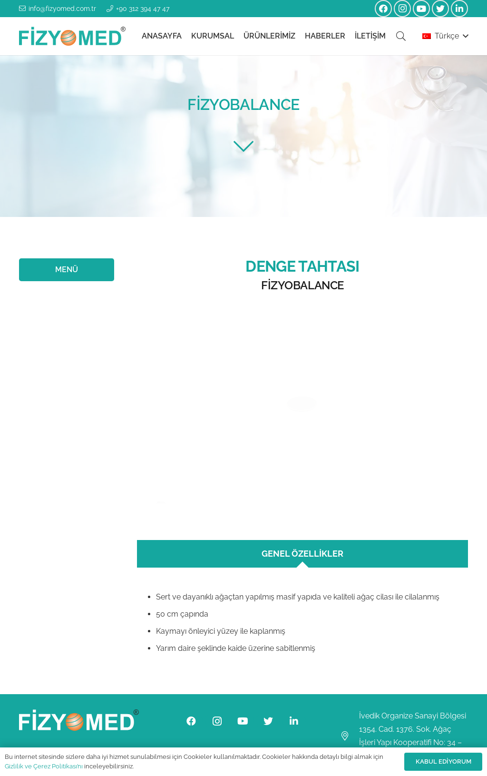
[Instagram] (402, 8)
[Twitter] (440, 8)
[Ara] (400, 36)
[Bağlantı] (72, 36)
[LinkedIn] (459, 8)
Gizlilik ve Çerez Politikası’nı (44, 766)
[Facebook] (383, 8)
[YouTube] (421, 8)
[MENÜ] (66, 269)
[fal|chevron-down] (243, 146)
